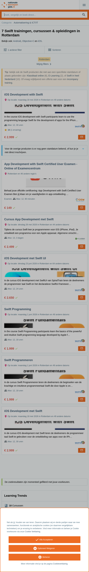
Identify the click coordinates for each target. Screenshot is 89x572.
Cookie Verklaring (32, 531)
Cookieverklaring (60, 564)
